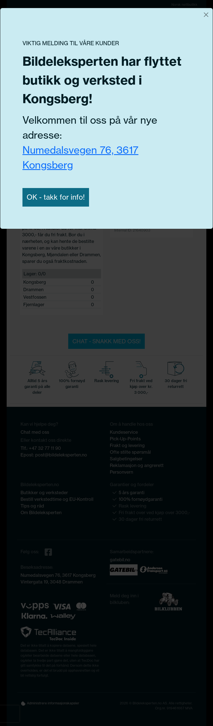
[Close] (206, 14)
